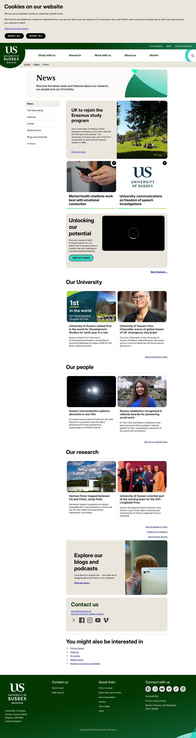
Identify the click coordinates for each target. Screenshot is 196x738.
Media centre (76, 659)
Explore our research (157, 531)
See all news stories (157, 536)
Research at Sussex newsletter (85, 663)
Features (74, 652)
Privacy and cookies (156, 700)
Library (102, 701)
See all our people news (155, 442)
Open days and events (110, 692)
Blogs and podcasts (37, 137)
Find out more (78, 151)
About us (130, 55)
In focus (31, 143)
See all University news (156, 357)
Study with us (47, 55)
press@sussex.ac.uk (81, 611)
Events (30, 123)
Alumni (154, 55)
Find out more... (82, 583)
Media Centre (34, 130)
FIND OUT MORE (81, 258)
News (30, 103)
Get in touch (58, 688)
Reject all (14, 36)
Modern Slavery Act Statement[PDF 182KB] (161, 707)
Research (75, 55)
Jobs (101, 710)
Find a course (105, 688)
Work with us (103, 55)
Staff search (58, 692)
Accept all (35, 36)
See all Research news (156, 527)
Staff (168, 46)
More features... (159, 272)
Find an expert (77, 648)
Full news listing (35, 110)
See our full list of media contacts (87, 614)
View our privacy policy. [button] (16, 28)
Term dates (104, 706)
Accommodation (107, 697)
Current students (183, 46)
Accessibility (156, 46)
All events (75, 656)
